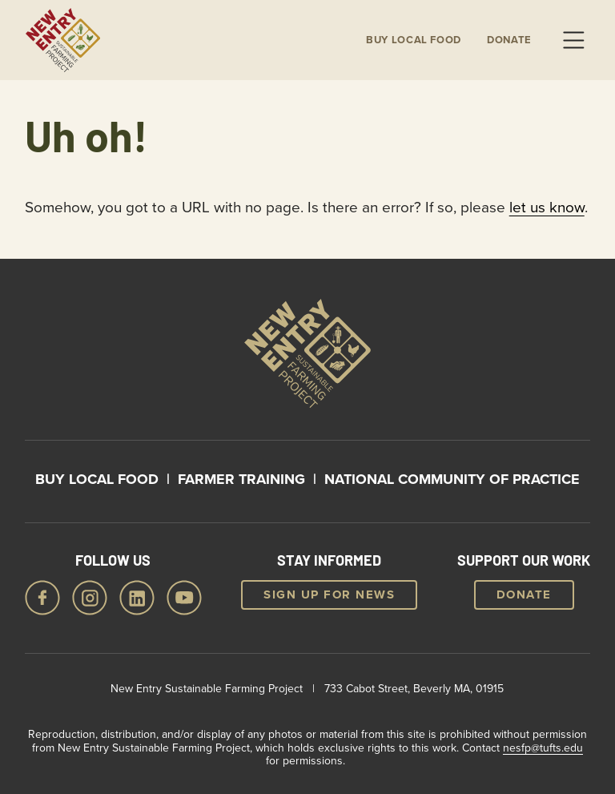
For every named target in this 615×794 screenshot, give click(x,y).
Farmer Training (241, 479)
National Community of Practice (452, 479)
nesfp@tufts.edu (543, 748)
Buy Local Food (97, 479)
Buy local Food (413, 40)
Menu (573, 40)
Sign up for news (329, 594)
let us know (547, 206)
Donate (509, 40)
